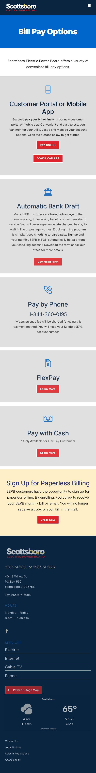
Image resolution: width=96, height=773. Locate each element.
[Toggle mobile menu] (89, 5)
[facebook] (7, 632)
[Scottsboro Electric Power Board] (25, 548)
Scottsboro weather (48, 727)
